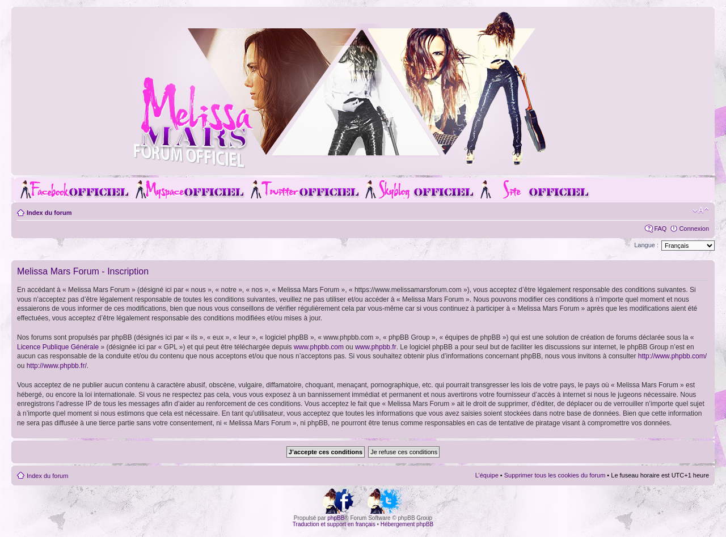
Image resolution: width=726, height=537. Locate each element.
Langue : (646, 245)
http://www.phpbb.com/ (672, 356)
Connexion (694, 228)
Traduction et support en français (334, 524)
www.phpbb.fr (375, 347)
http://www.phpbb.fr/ (57, 366)
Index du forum (49, 212)
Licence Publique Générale (58, 347)
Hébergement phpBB (407, 524)
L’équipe (487, 475)
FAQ (660, 228)
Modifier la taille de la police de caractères (701, 210)
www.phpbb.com (319, 347)
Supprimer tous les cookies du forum (555, 475)
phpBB (335, 518)
